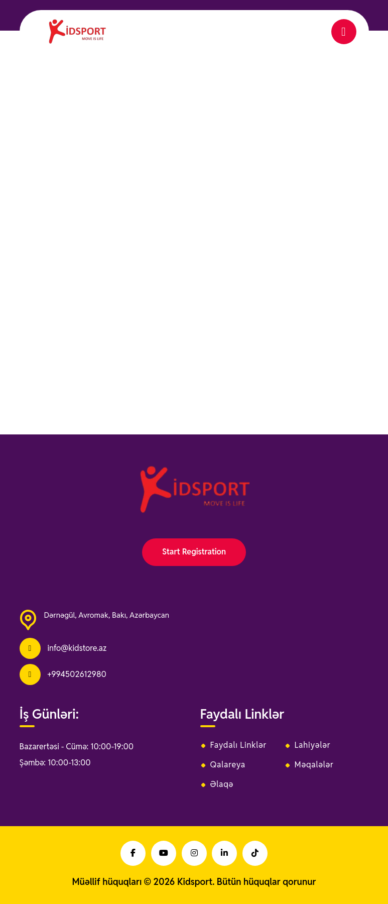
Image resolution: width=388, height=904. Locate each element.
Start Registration (194, 551)
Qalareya (228, 765)
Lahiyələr (313, 745)
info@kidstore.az (76, 648)
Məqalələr (314, 765)
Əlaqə (222, 784)
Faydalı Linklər (238, 745)
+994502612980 (76, 674)
